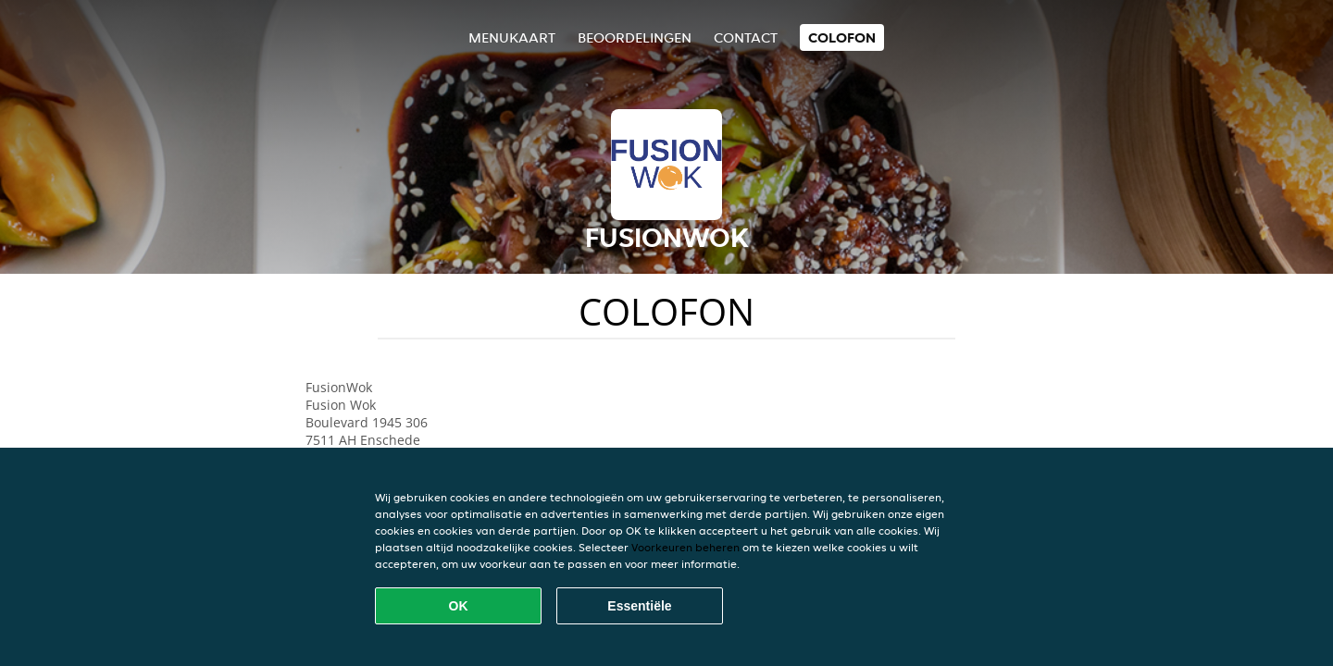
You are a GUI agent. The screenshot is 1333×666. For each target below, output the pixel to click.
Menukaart (511, 37)
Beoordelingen (634, 37)
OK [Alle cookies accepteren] (458, 605)
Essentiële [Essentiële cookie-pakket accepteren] (639, 605)
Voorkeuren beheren (685, 547)
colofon (842, 37)
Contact (746, 37)
